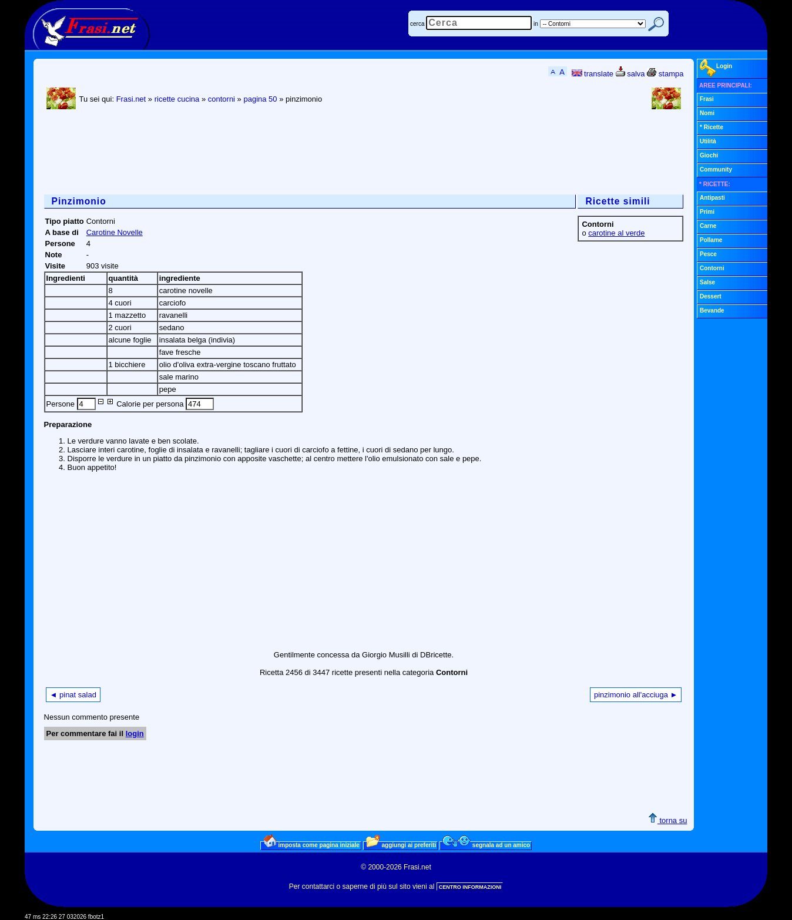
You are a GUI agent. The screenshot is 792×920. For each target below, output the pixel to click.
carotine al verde (616, 233)
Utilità (708, 141)
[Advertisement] (258, 153)
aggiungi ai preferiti (401, 844)
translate (592, 73)
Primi (707, 212)
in (535, 24)
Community (716, 169)
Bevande (712, 310)
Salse (707, 282)
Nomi (707, 113)
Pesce (708, 254)
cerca (417, 24)
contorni (221, 99)
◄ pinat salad (73, 694)
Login (716, 68)
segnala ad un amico (486, 844)
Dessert (710, 296)
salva (630, 73)
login (135, 733)
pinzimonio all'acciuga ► (636, 694)
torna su (667, 820)
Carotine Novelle (114, 232)
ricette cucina (177, 99)
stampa (665, 73)
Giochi (709, 155)
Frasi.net (131, 99)
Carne (708, 226)
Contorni (712, 268)
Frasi (707, 99)
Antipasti (712, 197)
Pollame (711, 240)
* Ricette (711, 127)
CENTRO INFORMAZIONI (470, 887)
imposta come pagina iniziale (311, 844)
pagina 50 (260, 99)
